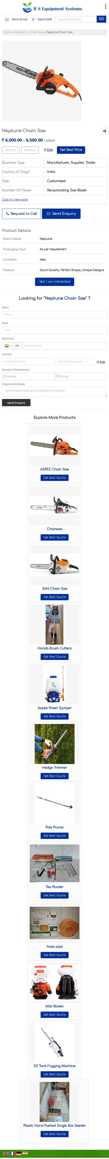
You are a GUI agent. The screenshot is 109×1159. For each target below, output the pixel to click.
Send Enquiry (61, 214)
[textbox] (30, 150)
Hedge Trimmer (54, 768)
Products (21, 32)
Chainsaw (54, 529)
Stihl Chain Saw (54, 589)
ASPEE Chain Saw (54, 469)
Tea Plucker (55, 887)
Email (5, 323)
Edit (48, 150)
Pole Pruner (54, 827)
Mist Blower (54, 1006)
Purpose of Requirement (16, 369)
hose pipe (55, 947)
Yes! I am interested (54, 281)
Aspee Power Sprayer (55, 708)
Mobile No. (8, 338)
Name (5, 307)
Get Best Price (71, 150)
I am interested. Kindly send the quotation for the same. (54, 392)
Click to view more (14, 199)
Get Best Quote (55, 477)
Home (8, 32)
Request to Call (21, 214)
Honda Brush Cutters (54, 648)
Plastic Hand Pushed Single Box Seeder (54, 1126)
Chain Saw (36, 32)
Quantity (7, 354)
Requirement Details (13, 384)
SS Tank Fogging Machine (54, 1066)
